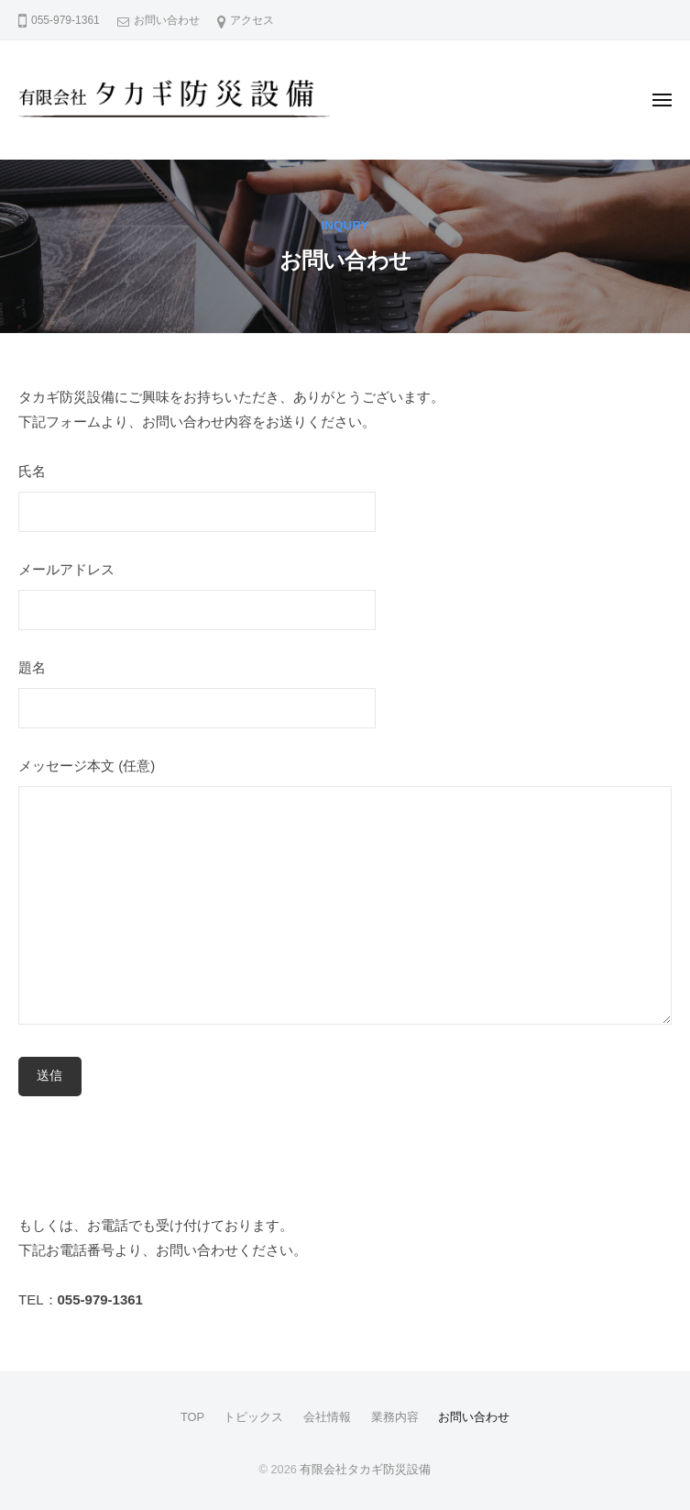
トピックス (253, 1417)
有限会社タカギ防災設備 (365, 1469)
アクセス (252, 20)
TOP (192, 1417)
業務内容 (395, 1417)
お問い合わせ (167, 20)
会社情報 (327, 1417)
